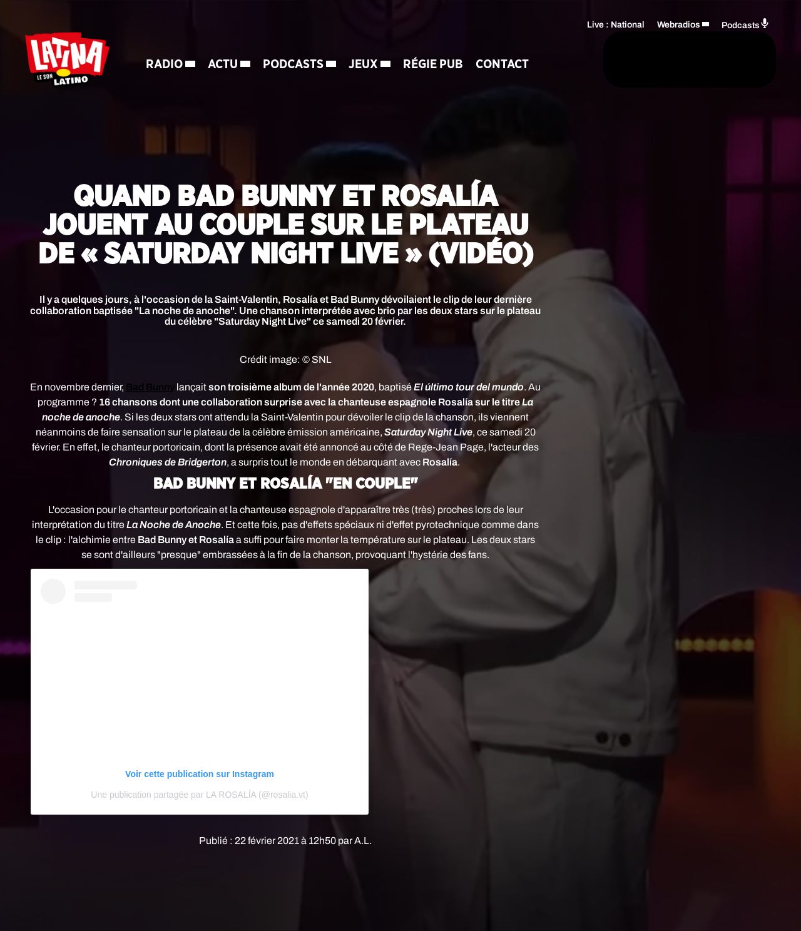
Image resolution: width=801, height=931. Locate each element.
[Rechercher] (506, 61)
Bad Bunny (150, 387)
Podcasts (304, 44)
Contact (183, 87)
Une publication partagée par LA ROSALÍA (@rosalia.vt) (199, 795)
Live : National (616, 22)
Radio (175, 44)
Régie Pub (444, 44)
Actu (234, 44)
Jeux (374, 44)
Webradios (678, 22)
